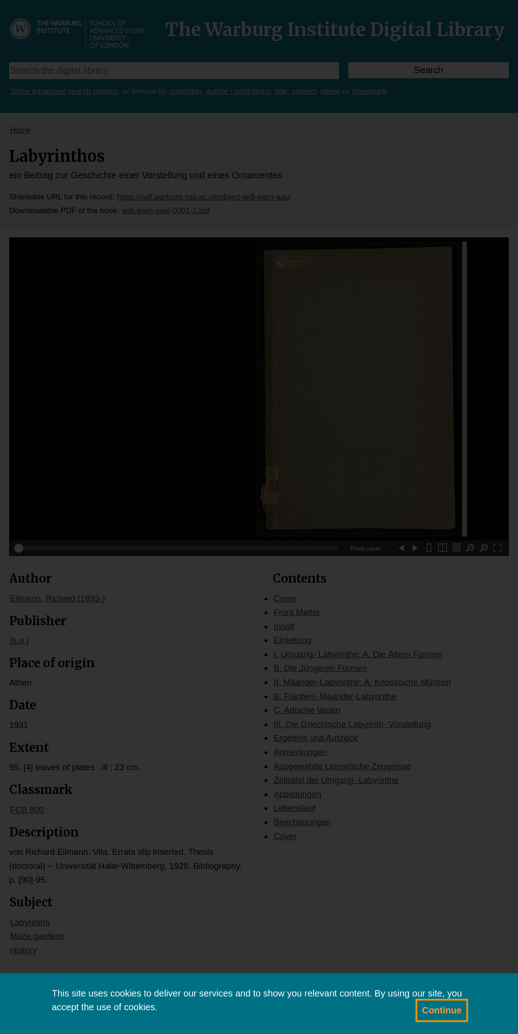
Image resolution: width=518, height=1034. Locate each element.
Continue (442, 1010)
